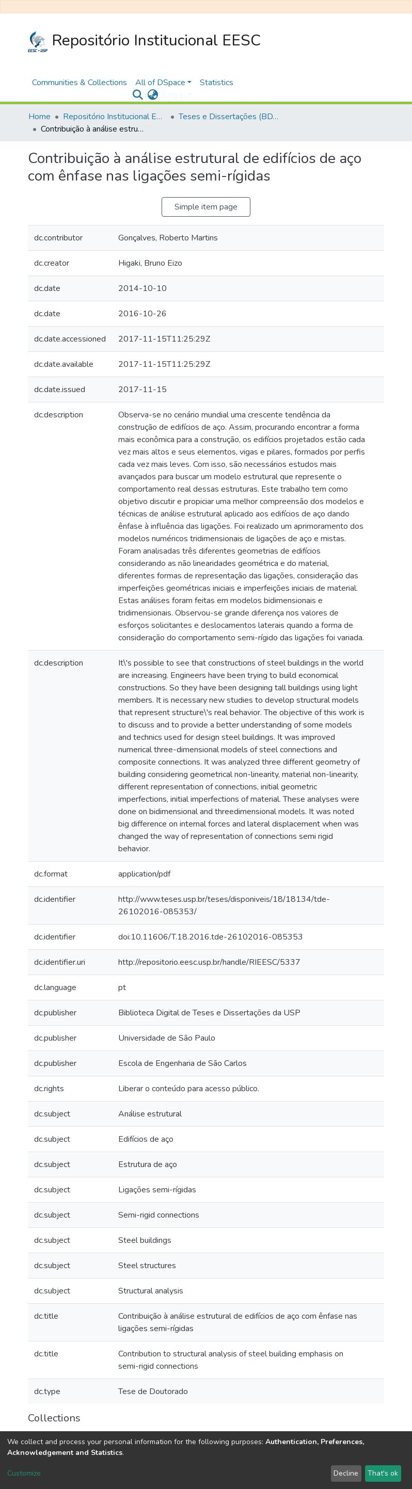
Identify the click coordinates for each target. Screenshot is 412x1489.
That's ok (383, 1473)
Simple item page (206, 207)
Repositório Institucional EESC (144, 41)
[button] (152, 95)
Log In (174, 95)
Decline (346, 1473)
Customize (24, 1473)
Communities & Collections (79, 82)
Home (39, 116)
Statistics (216, 82)
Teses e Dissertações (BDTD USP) (230, 116)
